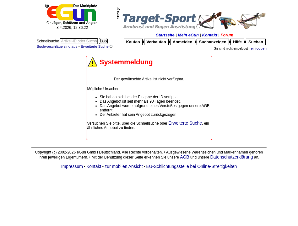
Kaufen (133, 42)
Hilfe (237, 42)
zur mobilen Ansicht (124, 166)
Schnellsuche (48, 41)
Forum (227, 35)
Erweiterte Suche (185, 123)
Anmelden (182, 42)
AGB (184, 156)
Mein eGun (188, 35)
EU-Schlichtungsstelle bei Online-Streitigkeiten (191, 166)
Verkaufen (156, 42)
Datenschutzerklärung (231, 156)
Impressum (72, 166)
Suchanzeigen (212, 42)
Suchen (255, 42)
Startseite (165, 35)
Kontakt (209, 35)
